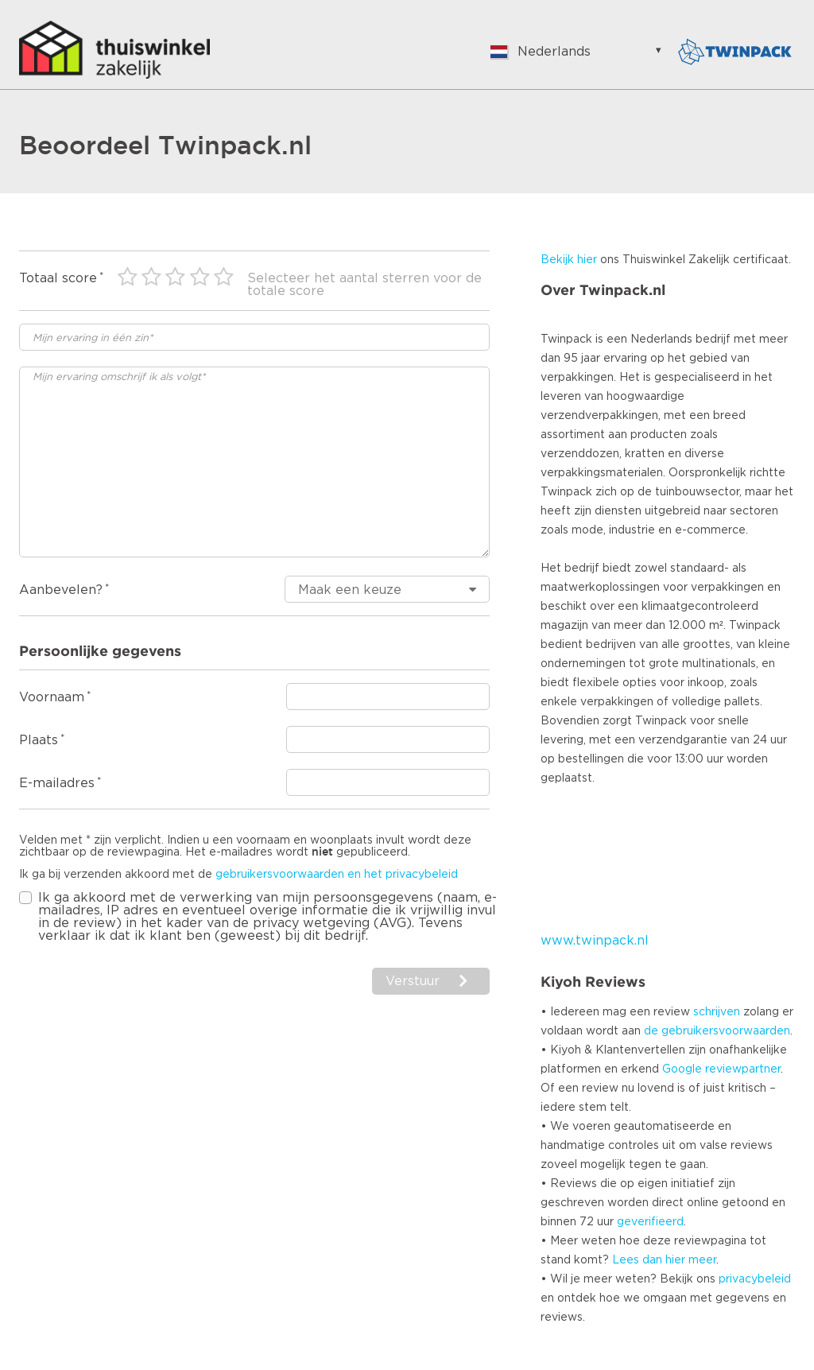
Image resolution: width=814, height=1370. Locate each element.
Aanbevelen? (61, 590)
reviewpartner (743, 1069)
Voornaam (51, 697)
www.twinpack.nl (595, 940)
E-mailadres (57, 783)
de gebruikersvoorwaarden (717, 1031)
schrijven (716, 1012)
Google (682, 1069)
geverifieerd (650, 1222)
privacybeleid (755, 1279)
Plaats (38, 740)
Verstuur (413, 981)
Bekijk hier (569, 260)
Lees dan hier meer (664, 1260)
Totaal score (58, 278)
